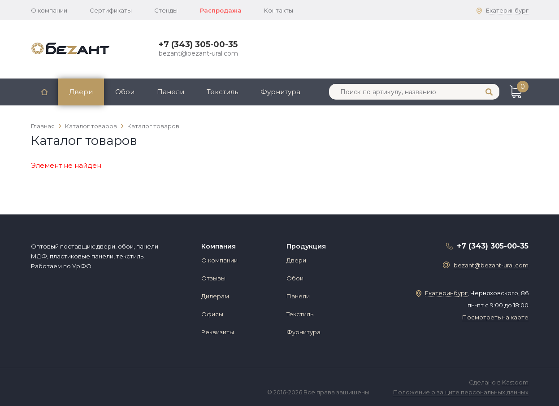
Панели (170, 91)
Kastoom (515, 382)
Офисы (212, 314)
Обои (124, 91)
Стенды (166, 10)
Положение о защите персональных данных (461, 392)
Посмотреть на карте (495, 317)
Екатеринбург (507, 10)
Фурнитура (280, 91)
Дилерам (215, 296)
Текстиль (222, 91)
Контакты (278, 10)
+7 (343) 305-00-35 (198, 44)
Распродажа (221, 10)
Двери (81, 91)
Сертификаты (111, 10)
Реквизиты (217, 332)
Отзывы (213, 278)
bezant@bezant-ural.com (198, 53)
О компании (49, 10)
